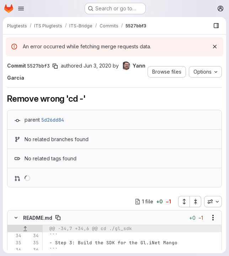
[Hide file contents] (16, 217)
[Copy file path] (58, 217)
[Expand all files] (184, 201)
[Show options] (213, 217)
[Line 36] (15, 250)
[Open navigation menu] (21, 8)
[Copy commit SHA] (55, 66)
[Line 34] (15, 235)
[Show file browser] (216, 25)
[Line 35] (15, 242)
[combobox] (213, 201)
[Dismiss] (215, 46)
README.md (37, 218)
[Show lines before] (25, 228)
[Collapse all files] (195, 201)
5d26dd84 (52, 120)
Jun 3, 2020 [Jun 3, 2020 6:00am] (97, 66)
